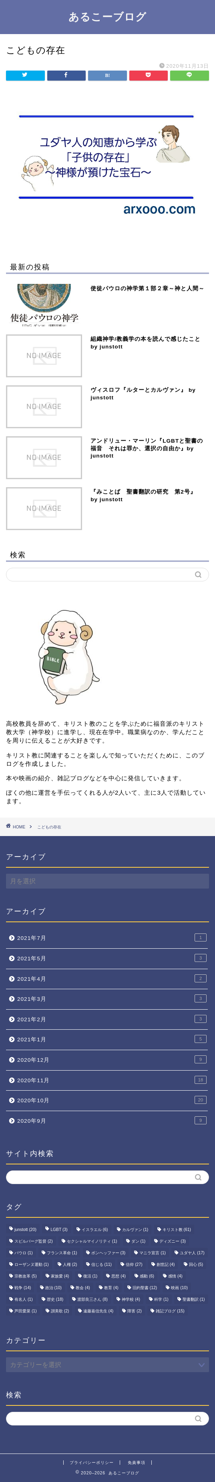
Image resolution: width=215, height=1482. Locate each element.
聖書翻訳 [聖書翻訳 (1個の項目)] (194, 1299)
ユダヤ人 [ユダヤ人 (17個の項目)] (192, 1253)
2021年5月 (112, 958)
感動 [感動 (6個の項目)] (147, 1276)
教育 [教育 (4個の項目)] (111, 1288)
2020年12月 (112, 1059)
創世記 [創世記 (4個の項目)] (166, 1264)
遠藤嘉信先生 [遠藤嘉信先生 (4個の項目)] (98, 1311)
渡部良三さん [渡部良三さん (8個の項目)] (92, 1299)
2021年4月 (112, 978)
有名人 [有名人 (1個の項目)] (23, 1299)
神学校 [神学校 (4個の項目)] (131, 1299)
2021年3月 (112, 998)
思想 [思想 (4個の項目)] (118, 1276)
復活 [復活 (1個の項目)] (90, 1276)
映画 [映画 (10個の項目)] (179, 1288)
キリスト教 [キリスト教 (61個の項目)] (177, 1229)
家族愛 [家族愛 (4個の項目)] (60, 1276)
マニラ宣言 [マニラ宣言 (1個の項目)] (152, 1253)
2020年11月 (112, 1080)
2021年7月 (112, 937)
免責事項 (136, 1462)
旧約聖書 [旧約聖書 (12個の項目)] (145, 1288)
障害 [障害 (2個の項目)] (134, 1311)
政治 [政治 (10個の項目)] (53, 1288)
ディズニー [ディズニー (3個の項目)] (172, 1241)
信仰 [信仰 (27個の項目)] (134, 1264)
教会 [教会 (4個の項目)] (83, 1288)
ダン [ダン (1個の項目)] (138, 1241)
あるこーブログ (107, 16)
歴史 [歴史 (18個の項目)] (55, 1299)
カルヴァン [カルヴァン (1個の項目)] (135, 1229)
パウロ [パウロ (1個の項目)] (23, 1253)
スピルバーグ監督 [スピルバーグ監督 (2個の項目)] (33, 1241)
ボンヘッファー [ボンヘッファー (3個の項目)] (108, 1253)
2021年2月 (112, 1019)
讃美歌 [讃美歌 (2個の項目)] (60, 1311)
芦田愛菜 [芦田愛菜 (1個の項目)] (25, 1311)
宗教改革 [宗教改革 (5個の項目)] (25, 1276)
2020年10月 (112, 1100)
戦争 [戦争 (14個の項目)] (22, 1288)
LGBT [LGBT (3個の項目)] (59, 1229)
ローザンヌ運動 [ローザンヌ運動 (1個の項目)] (31, 1264)
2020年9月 (112, 1120)
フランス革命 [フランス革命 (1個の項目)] (62, 1253)
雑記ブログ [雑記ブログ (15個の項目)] (170, 1311)
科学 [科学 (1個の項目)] (161, 1299)
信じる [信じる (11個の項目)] (101, 1264)
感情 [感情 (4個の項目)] (175, 1276)
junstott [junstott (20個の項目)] (25, 1229)
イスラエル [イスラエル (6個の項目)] (95, 1229)
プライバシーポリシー (92, 1462)
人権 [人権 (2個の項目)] (70, 1264)
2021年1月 (112, 1039)
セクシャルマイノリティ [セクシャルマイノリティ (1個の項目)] (92, 1241)
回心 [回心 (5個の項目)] (196, 1264)
